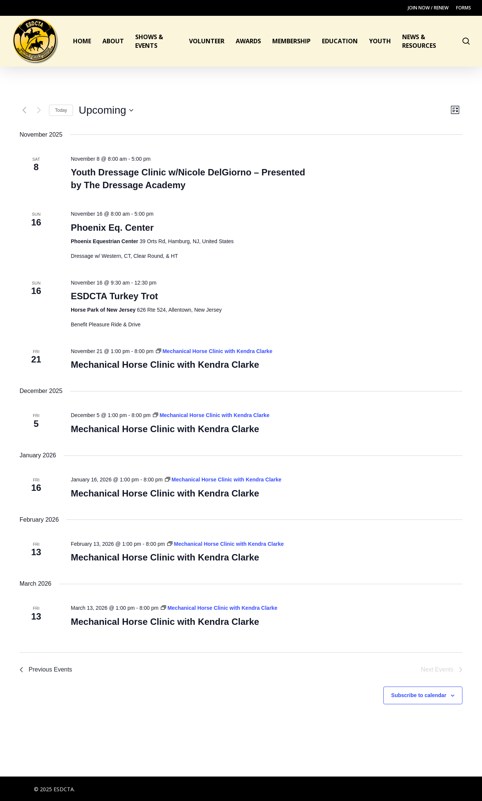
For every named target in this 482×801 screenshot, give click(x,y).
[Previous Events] (24, 110)
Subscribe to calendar (418, 695)
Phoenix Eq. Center (112, 227)
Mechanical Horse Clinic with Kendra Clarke (165, 364)
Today (61, 110)
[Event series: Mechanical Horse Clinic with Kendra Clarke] (214, 351)
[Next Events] (38, 110)
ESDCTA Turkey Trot (114, 296)
